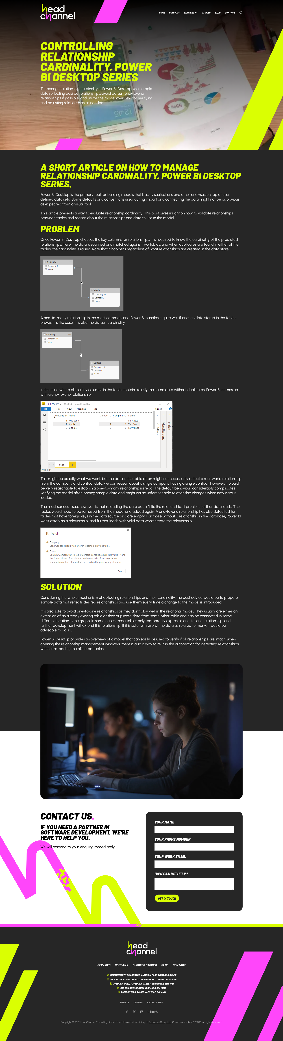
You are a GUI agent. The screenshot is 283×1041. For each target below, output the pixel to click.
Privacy (124, 1002)
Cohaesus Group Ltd (160, 1022)
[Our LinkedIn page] (141, 1012)
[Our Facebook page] (126, 1012)
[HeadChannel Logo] (142, 948)
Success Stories (145, 965)
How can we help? (171, 874)
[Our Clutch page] (152, 1012)
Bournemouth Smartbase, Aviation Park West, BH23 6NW (141, 975)
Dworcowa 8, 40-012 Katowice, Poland (141, 992)
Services (190, 12)
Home (162, 12)
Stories (206, 12)
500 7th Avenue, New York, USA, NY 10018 (141, 988)
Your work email (170, 856)
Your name (164, 822)
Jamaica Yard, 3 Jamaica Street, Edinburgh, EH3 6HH (141, 983)
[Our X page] (134, 1012)
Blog (218, 12)
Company (174, 12)
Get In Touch (167, 898)
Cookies (138, 1002)
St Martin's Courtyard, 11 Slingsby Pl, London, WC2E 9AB (141, 979)
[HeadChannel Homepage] (57, 12)
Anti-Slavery (155, 1002)
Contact (230, 12)
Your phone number (172, 839)
